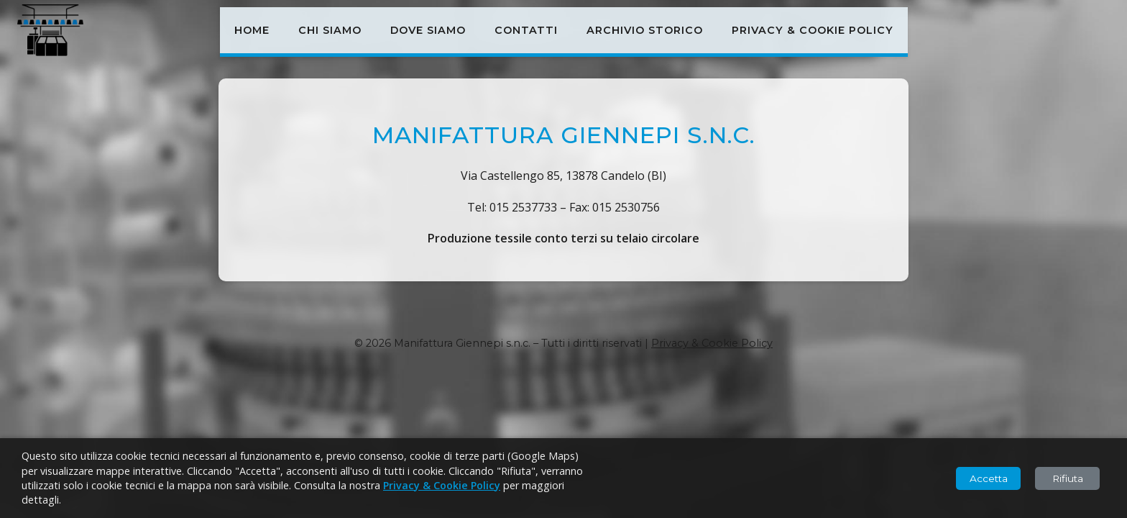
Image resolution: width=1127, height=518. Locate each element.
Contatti (526, 30)
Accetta (989, 478)
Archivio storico (644, 30)
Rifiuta (1067, 478)
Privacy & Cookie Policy (812, 30)
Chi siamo (330, 30)
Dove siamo (428, 30)
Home (252, 30)
